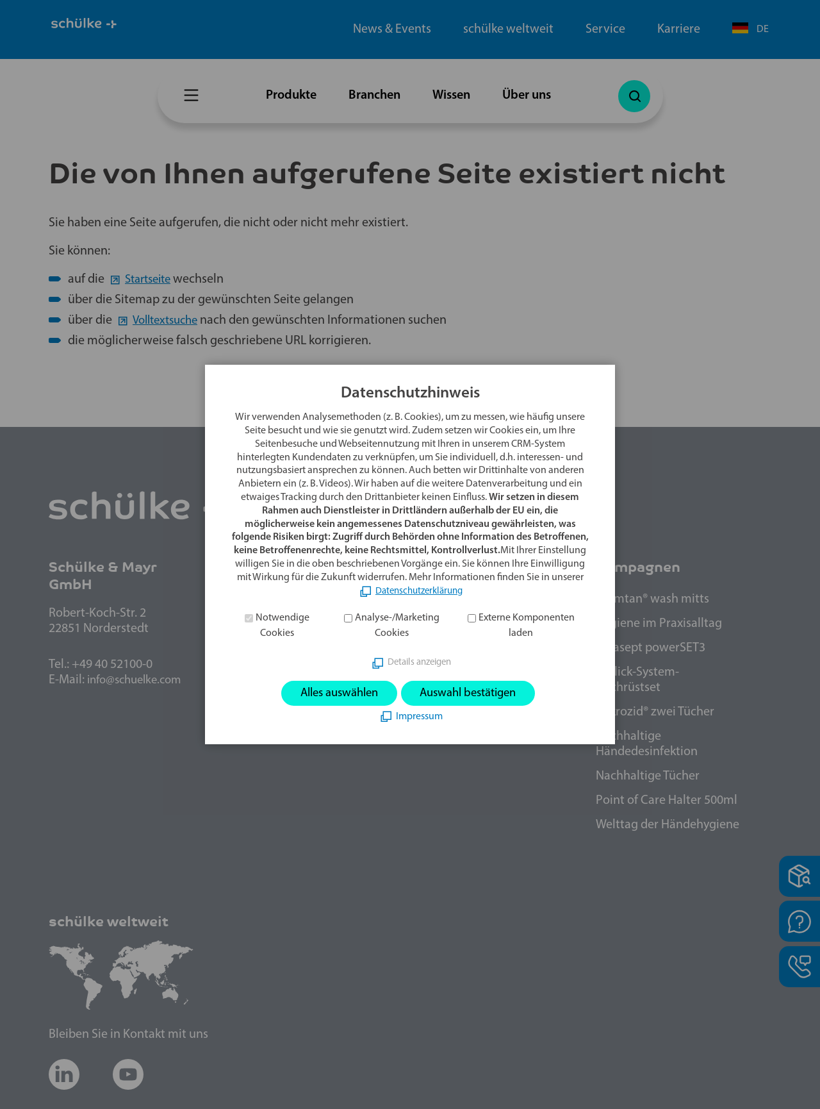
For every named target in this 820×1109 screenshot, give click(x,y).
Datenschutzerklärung (419, 590)
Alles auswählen (333, 693)
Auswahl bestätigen (474, 693)
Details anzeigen (419, 661)
